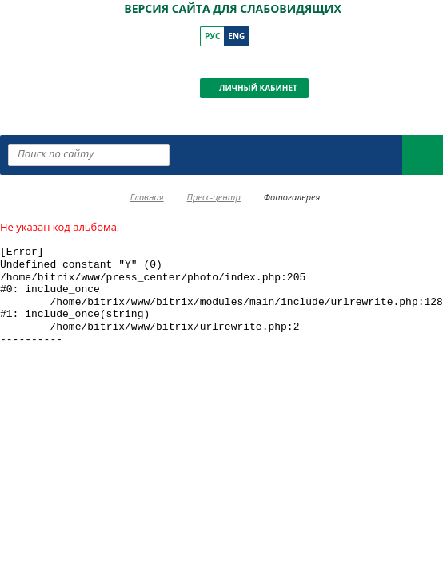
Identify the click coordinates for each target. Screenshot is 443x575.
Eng (236, 36)
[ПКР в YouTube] (232, 62)
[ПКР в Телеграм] (277, 62)
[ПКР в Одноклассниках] (255, 62)
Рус (212, 36)
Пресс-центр (214, 197)
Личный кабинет (258, 87)
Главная (147, 197)
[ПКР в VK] (210, 62)
